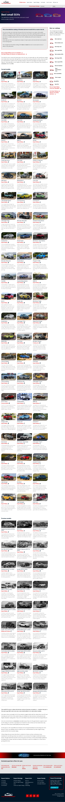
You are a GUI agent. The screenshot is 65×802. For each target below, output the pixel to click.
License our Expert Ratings (19, 785)
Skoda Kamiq (4, 321)
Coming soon (36, 343)
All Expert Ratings (17, 780)
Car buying (3, 780)
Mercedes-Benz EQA (21, 220)
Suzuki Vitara (20, 462)
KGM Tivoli (35, 502)
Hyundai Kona (4, 241)
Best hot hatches (58, 65)
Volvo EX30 (3, 120)
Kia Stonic (19, 482)
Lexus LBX (35, 180)
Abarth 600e (4, 341)
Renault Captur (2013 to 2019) (23, 651)
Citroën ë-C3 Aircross (38, 160)
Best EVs (57, 84)
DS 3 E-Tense (4, 401)
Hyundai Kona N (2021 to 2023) (40, 629)
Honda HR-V (35, 421)
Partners (27, 784)
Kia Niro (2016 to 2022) (22, 569)
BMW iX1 (35, 80)
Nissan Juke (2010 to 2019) (23, 691)
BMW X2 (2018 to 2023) (22, 671)
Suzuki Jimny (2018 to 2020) (7, 629)
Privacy (58, 793)
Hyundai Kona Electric (38, 120)
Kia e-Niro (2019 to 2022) (7, 549)
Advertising (27, 785)
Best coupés (58, 77)
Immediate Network (41, 784)
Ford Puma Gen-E (21, 200)
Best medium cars (59, 42)
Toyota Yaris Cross (5, 160)
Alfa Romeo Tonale (37, 301)
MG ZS (2, 301)
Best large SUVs (58, 58)
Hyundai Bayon (20, 261)
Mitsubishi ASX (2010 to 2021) (40, 691)
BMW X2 (35, 281)
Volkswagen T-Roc (21, 321)
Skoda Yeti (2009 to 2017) (38, 651)
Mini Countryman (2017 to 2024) (8, 609)
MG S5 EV (19, 100)
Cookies (62, 793)
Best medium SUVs (59, 54)
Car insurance (4, 785)
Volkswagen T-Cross (37, 381)
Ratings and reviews (5, 631)
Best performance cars (58, 70)
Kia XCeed (19, 361)
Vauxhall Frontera (37, 462)
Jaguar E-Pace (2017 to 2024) (23, 609)
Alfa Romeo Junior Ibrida (22, 442)
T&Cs (56, 793)
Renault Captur (20, 241)
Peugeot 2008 (4, 421)
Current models (4, 403)
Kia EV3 (3, 80)
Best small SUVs (58, 50)
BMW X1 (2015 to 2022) (6, 589)
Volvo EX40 (19, 160)
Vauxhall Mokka (20, 401)
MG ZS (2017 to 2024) (38, 671)
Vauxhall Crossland (37, 609)
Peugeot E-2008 (36, 261)
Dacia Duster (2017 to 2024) (23, 589)
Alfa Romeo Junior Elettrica (39, 241)
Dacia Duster (4, 442)
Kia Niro (34, 140)
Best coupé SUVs (58, 61)
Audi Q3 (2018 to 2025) (38, 569)
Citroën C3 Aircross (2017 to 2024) (23, 550)
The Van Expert (40, 780)
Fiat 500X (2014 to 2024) (38, 549)
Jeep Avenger (4, 482)
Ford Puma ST (36, 200)
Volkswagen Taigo (5, 220)
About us (27, 780)
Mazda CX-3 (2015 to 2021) (39, 529)
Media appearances (29, 782)
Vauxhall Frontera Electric (38, 220)
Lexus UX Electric (5, 381)
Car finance (3, 782)
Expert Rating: (4, 81)
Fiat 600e (3, 281)
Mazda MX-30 (20, 180)
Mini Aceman (36, 100)
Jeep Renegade (20, 502)
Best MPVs (56, 81)
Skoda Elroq (19, 80)
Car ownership (4, 784)
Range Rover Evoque (37, 321)
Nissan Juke (20, 301)
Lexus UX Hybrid (5, 361)
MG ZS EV (19, 529)
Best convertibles (58, 73)
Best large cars (58, 46)
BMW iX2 (35, 401)
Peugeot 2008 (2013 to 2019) (7, 671)
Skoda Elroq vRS (20, 381)
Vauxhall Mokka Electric (22, 281)
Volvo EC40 (19, 120)
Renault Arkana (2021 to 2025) (23, 629)
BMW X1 (19, 140)
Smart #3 (3, 140)
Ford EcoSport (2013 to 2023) (7, 651)
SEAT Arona (3, 180)
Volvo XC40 (19, 341)
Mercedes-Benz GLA (6, 261)
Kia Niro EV (3, 100)
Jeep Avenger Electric (6, 200)
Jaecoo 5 (35, 482)
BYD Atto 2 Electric (37, 341)
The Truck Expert (40, 782)
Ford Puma (35, 361)
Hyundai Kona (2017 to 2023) (7, 569)
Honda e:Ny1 (20, 421)
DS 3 (2, 502)
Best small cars (58, 39)
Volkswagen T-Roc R (37, 442)
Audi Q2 (3, 462)
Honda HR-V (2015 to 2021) (39, 589)
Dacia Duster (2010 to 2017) (7, 691)
